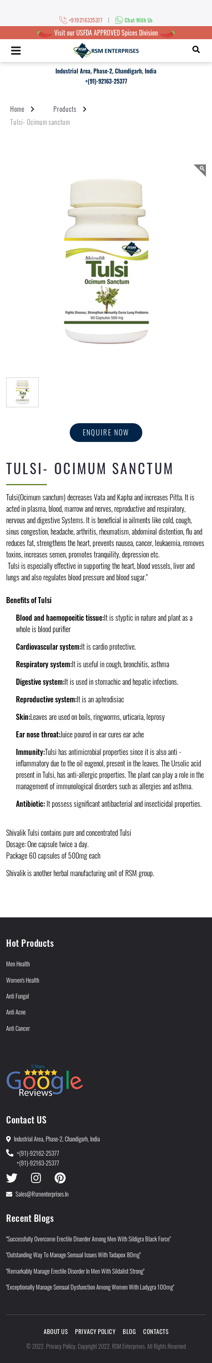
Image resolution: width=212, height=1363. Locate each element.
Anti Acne (16, 1011)
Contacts (155, 1331)
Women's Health (22, 979)
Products (65, 109)
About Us (56, 1331)
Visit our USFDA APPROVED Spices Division (106, 33)
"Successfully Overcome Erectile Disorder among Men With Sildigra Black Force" (88, 1238)
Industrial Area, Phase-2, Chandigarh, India (106, 71)
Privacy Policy (95, 1331)
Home (17, 109)
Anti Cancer (18, 1027)
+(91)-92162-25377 (38, 1152)
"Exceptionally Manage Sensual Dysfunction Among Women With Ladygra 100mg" (90, 1286)
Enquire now (106, 432)
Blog (129, 1331)
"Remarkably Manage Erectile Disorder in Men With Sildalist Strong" (75, 1270)
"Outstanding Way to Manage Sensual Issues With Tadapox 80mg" (73, 1254)
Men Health (18, 963)
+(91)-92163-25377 (106, 81)
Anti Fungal (17, 995)
